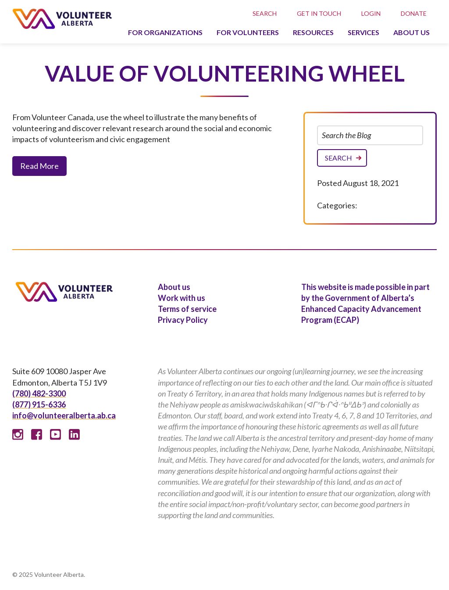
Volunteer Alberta (62, 18)
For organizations (165, 32)
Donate (414, 13)
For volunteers (248, 32)
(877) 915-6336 (39, 404)
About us (411, 32)
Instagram (17, 434)
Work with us (181, 298)
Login (371, 13)
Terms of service (187, 309)
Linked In (74, 434)
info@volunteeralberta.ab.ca (64, 415)
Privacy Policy (183, 320)
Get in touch (319, 13)
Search (265, 13)
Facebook (36, 434)
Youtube (55, 434)
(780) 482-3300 (39, 393)
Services (363, 32)
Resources (313, 32)
